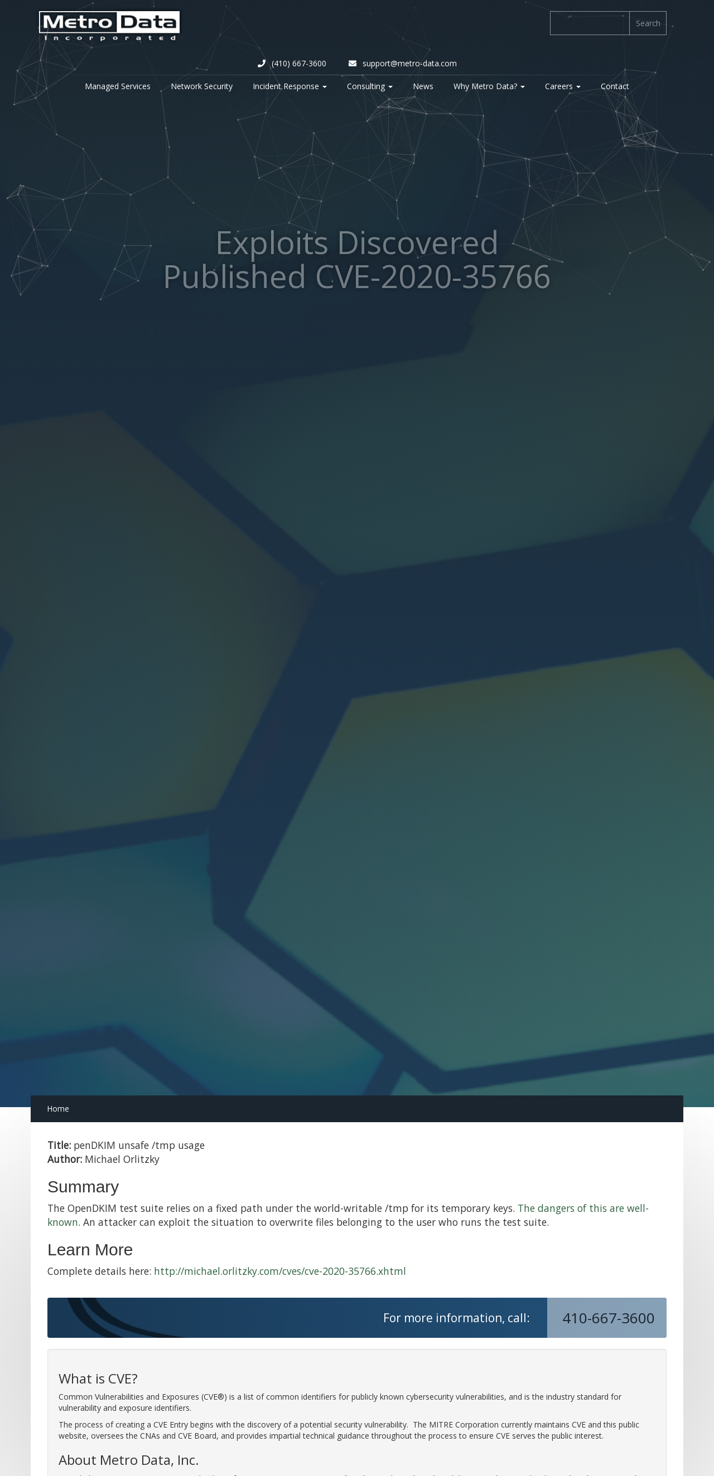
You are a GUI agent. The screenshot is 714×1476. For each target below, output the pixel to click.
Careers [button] (563, 86)
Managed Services (118, 86)
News (423, 86)
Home (58, 1108)
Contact (615, 86)
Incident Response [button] (290, 86)
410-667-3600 (610, 1318)
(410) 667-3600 (292, 63)
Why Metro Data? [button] (489, 86)
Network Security (202, 86)
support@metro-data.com (403, 63)
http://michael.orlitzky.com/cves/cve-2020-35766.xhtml (280, 1271)
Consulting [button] (370, 86)
